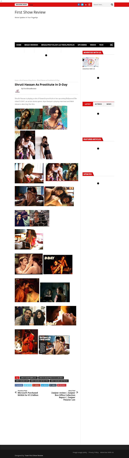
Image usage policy (80, 452)
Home (18, 45)
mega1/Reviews (31, 45)
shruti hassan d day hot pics (39, 381)
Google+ (37, 385)
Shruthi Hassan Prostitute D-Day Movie (51, 378)
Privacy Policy (94, 452)
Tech (101, 45)
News (18, 50)
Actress (98, 104)
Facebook (19, 385)
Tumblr (53, 385)
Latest (88, 104)
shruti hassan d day (22, 381)
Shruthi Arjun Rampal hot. (29, 378)
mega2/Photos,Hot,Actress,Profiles (57, 45)
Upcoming (82, 45)
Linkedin (45, 385)
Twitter (28, 385)
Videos (93, 45)
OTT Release (54, 50)
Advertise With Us (107, 452)
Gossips (29, 50)
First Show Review (30, 12)
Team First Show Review (34, 455)
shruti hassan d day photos (28, 80)
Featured (40, 50)
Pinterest (62, 385)
